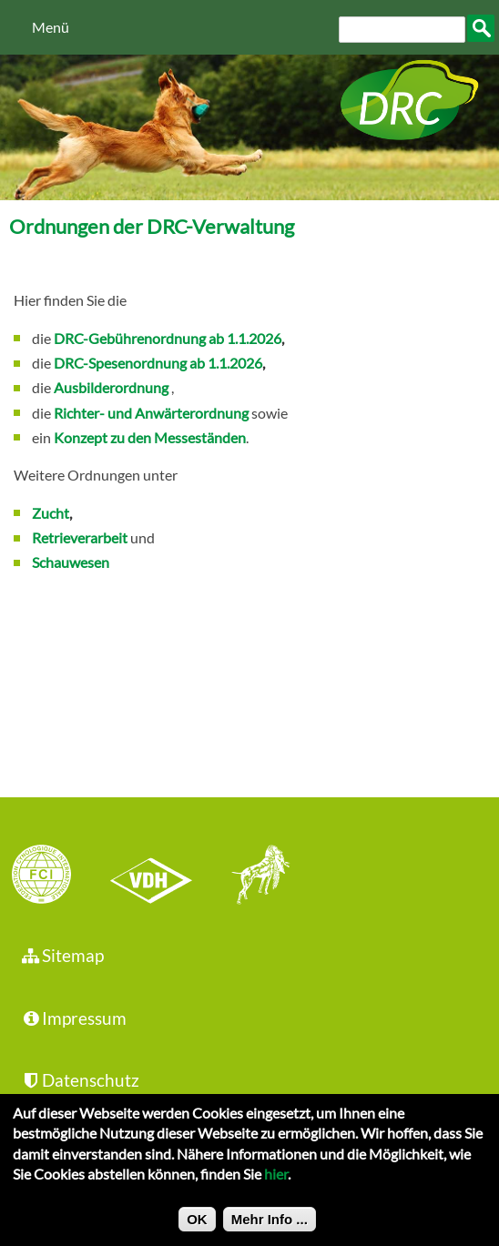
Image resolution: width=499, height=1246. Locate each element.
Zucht (50, 513)
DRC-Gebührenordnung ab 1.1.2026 (167, 338)
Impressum (73, 1018)
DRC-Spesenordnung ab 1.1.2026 (158, 362)
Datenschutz (79, 1079)
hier (276, 1181)
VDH (155, 876)
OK (197, 1227)
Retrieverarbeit (79, 537)
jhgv (254, 876)
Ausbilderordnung (111, 387)
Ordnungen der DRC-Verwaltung (151, 226)
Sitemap (61, 955)
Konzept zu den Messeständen (150, 437)
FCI (57, 876)
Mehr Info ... (269, 1227)
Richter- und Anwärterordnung (151, 412)
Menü (50, 26)
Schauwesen (70, 562)
